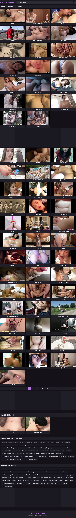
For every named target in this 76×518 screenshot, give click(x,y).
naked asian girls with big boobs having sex (12, 442)
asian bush (4, 475)
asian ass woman (69, 477)
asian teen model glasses (8, 483)
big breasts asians (6, 480)
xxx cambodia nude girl (34, 477)
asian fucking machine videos (47, 442)
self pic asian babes (6, 450)
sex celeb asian (16, 450)
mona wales (71, 456)
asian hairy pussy (16, 480)
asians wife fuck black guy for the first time (31, 475)
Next (46, 388)
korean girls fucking (6, 477)
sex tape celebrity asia (33, 483)
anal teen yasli (59, 453)
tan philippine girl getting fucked (15, 453)
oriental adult (5, 459)
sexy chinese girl (53, 456)
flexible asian (26, 480)
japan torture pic (53, 480)
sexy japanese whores (31, 459)
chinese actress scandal (49, 445)
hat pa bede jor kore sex (17, 448)
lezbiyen (4, 453)
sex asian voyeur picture (25, 472)
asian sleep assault (66, 450)
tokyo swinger (62, 456)
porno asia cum (69, 480)
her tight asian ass (62, 483)
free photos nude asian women (30, 450)
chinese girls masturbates (67, 469)
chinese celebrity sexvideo (31, 442)
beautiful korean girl (30, 448)
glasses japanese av (38, 472)
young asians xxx (52, 448)
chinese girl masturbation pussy (9, 445)
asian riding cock (18, 456)
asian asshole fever (58, 477)
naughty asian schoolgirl (24, 469)
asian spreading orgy (21, 483)
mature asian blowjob (7, 486)
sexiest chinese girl (42, 448)
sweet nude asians (63, 472)
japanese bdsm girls (64, 448)
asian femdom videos (7, 456)
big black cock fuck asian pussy (48, 483)
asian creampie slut (55, 450)
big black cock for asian (36, 445)
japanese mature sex (46, 477)
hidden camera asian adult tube (9, 472)
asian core (44, 480)
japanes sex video (35, 480)
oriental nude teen (11, 469)
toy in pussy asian (44, 450)
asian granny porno (69, 475)
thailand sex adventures (51, 472)
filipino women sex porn (30, 456)
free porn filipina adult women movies (53, 475)
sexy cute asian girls (14, 475)
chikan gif (61, 480)
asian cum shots (6, 448)
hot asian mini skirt (43, 456)
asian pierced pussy (54, 469)
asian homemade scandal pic (17, 459)
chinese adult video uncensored (40, 469)
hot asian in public (23, 445)
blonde (3, 469)
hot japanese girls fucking (19, 477)
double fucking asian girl (47, 453)
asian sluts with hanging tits (33, 453)
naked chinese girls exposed (63, 442)
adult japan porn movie (63, 445)
